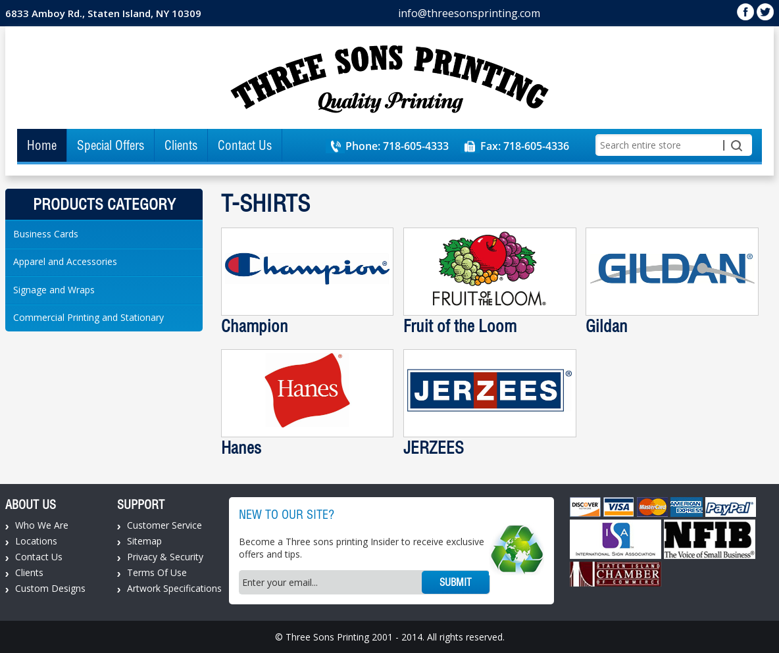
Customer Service (164, 525)
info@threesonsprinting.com (469, 13)
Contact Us (245, 145)
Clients (180, 145)
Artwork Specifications (174, 588)
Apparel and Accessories (65, 261)
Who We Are (41, 525)
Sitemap (144, 541)
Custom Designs (50, 588)
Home (42, 145)
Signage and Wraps (54, 289)
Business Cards (45, 234)
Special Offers (110, 145)
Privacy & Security (165, 556)
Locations (36, 541)
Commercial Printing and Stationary (88, 317)
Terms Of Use (157, 572)
